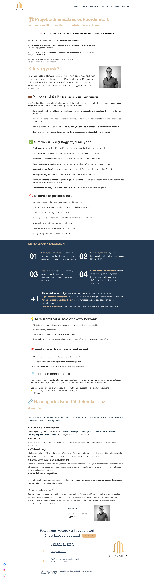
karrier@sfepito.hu (36, 435)
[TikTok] (4, 575)
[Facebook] (4, 564)
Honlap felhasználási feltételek (69, 571)
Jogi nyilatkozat (87, 571)
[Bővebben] (89, 536)
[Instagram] (4, 569)
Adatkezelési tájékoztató (49, 571)
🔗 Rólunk (35, 393)
